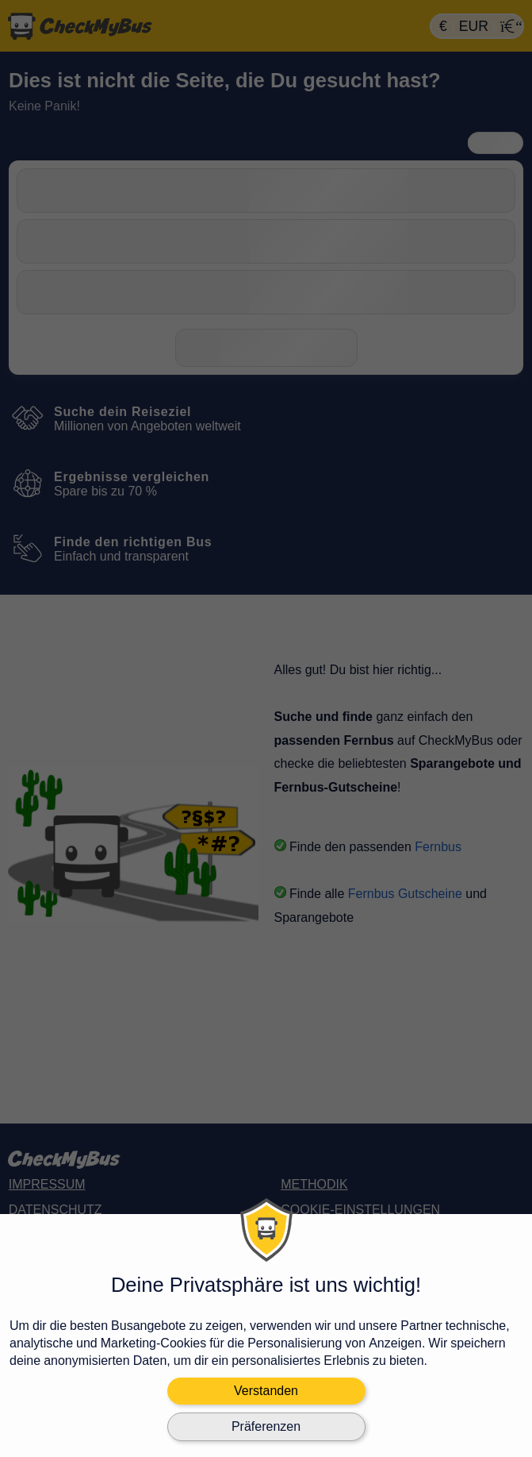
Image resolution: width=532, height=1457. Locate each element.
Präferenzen (266, 1426)
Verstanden (266, 1390)
